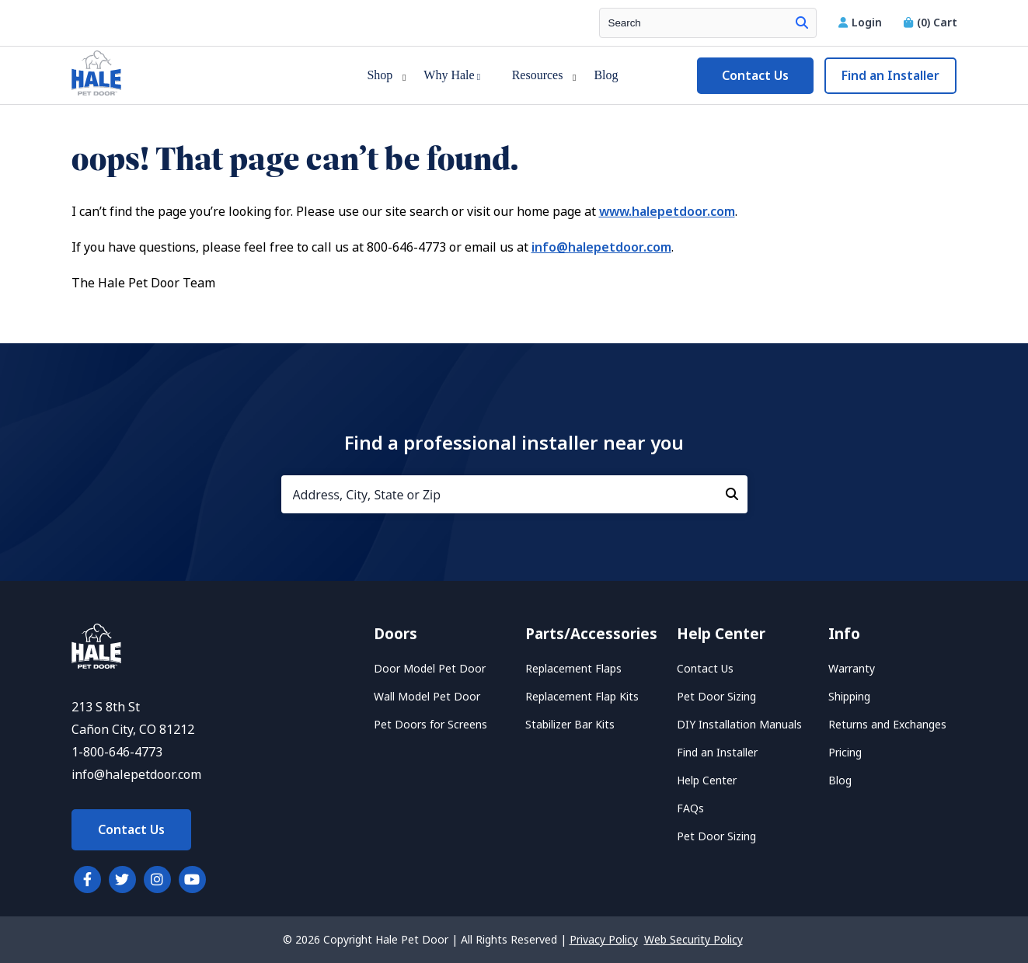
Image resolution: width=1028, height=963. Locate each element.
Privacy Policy (604, 939)
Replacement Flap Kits (582, 696)
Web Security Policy (693, 939)
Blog (606, 75)
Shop (379, 75)
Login (861, 22)
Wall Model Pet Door (427, 696)
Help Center (707, 780)
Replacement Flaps (573, 668)
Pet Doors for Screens (430, 724)
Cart (930, 22)
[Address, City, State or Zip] (514, 494)
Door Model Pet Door (430, 668)
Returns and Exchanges (887, 724)
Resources (537, 75)
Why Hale (451, 75)
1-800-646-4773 (116, 752)
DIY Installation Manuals (739, 724)
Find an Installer (890, 76)
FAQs (690, 808)
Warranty (851, 668)
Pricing (845, 752)
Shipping (849, 696)
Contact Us (755, 76)
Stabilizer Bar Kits (570, 724)
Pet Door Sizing (716, 696)
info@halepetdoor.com (601, 247)
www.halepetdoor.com (667, 212)
